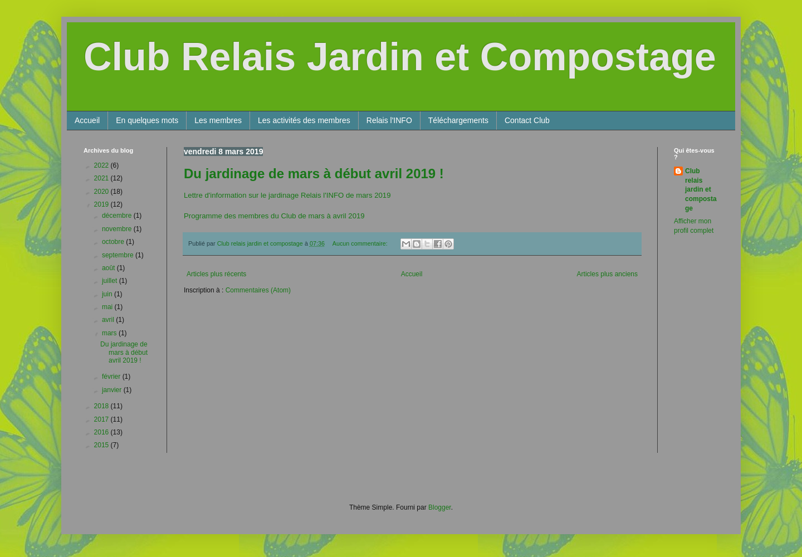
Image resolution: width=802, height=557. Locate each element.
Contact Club (527, 120)
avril (109, 320)
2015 (102, 445)
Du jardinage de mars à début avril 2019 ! (314, 173)
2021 (102, 178)
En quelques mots (147, 120)
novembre (118, 229)
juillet (110, 281)
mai (108, 307)
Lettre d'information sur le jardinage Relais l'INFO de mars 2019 (287, 195)
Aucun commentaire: (360, 243)
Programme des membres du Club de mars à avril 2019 (274, 216)
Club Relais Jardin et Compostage (400, 57)
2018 (102, 406)
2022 (102, 165)
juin (108, 294)
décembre (118, 215)
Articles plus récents (216, 274)
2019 (102, 204)
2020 (102, 192)
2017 (102, 419)
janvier (113, 390)
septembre (118, 255)
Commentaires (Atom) (258, 290)
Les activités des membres (304, 120)
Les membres (218, 120)
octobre (114, 242)
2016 (102, 432)
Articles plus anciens (607, 274)
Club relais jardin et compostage (701, 189)
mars (110, 333)
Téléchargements (458, 120)
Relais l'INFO (389, 120)
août (109, 268)
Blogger (439, 507)
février (112, 376)
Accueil (87, 120)
